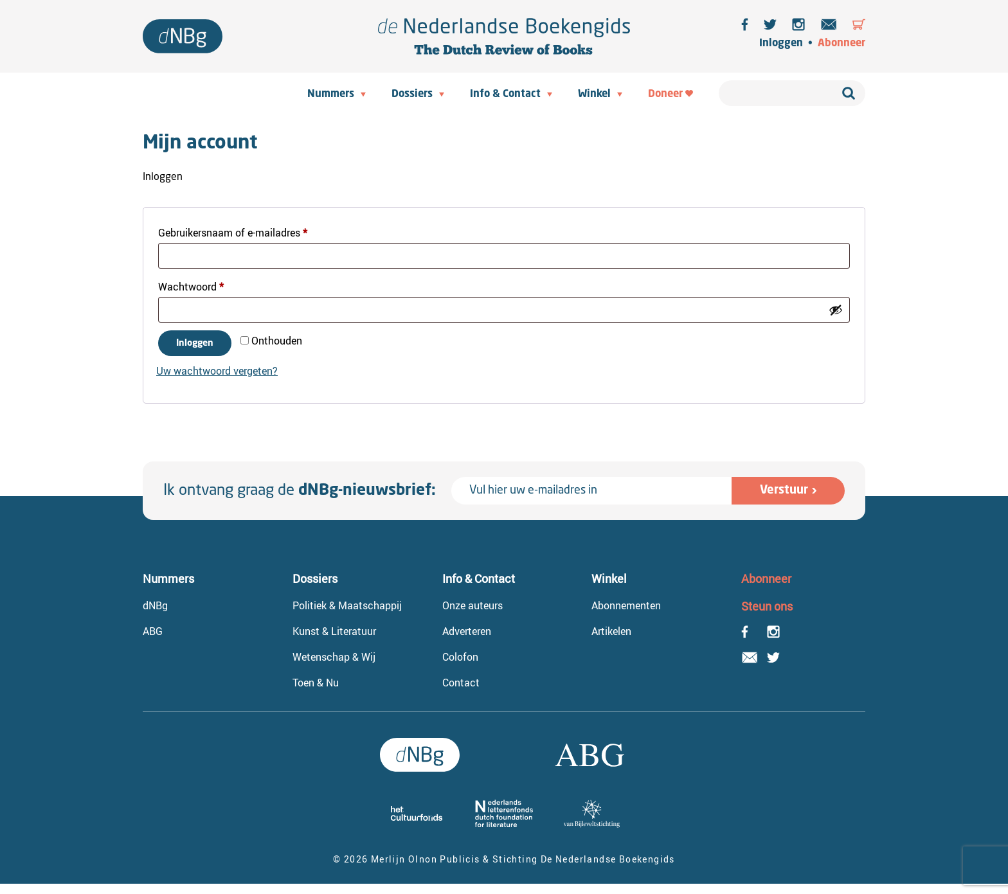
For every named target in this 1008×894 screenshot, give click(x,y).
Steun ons (767, 606)
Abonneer (841, 44)
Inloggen (781, 44)
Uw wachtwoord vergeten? (217, 371)
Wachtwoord (206, 285)
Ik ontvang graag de (299, 491)
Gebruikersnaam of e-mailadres (248, 231)
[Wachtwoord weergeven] (836, 310)
